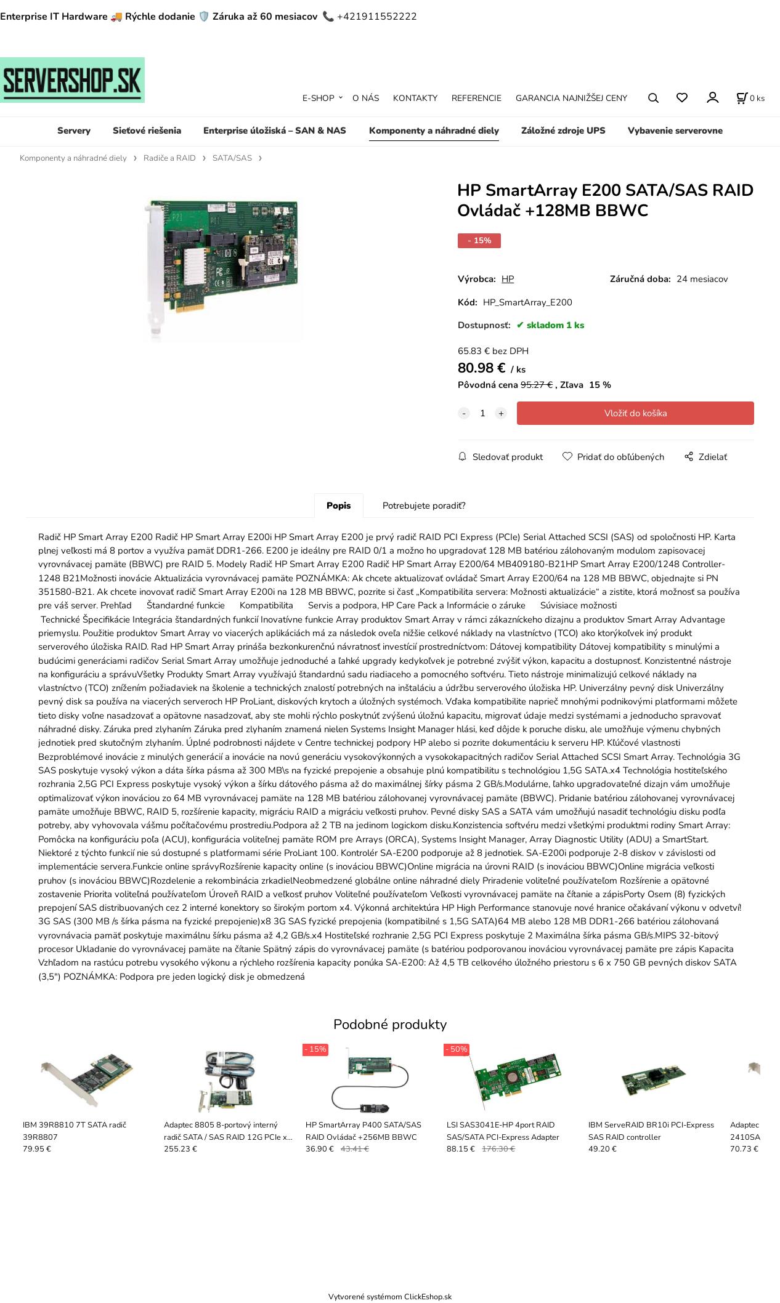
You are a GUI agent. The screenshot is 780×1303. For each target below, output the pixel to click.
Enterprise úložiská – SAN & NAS (274, 130)
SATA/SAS (232, 158)
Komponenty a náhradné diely (434, 130)
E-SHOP (319, 98)
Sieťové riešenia (147, 130)
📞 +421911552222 (369, 16)
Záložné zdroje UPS (563, 130)
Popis (339, 505)
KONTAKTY (415, 98)
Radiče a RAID (170, 158)
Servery (74, 130)
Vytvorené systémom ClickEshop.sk (390, 1296)
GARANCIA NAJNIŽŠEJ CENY (571, 98)
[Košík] (750, 98)
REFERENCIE (477, 98)
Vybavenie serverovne (675, 130)
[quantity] (482, 413)
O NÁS (365, 98)
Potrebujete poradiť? (424, 505)
